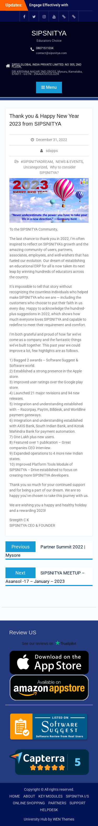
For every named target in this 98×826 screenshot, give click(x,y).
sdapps (52, 151)
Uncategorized (35, 167)
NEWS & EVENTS (69, 162)
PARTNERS (57, 803)
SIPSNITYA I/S (77, 796)
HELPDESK (49, 810)
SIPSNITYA (49, 33)
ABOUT (29, 796)
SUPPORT (77, 803)
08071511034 (44, 48)
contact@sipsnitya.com (51, 53)
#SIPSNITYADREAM (37, 162)
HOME (14, 796)
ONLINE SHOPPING (29, 803)
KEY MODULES (50, 796)
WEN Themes (63, 819)
